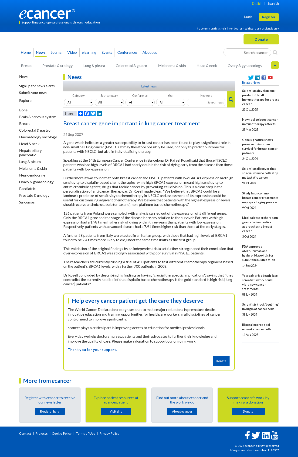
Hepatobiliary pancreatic (30, 152)
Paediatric (27, 188)
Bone (23, 110)
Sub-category (109, 95)
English (257, 3)
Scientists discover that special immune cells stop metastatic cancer (260, 173)
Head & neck (206, 65)
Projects (41, 433)
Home (26, 52)
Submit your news (33, 92)
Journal (56, 52)
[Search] (275, 52)
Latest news (149, 86)
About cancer (182, 411)
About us (149, 52)
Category (78, 95)
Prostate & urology (57, 65)
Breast (26, 65)
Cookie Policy (61, 433)
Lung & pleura (94, 65)
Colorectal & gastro (131, 65)
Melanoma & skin (172, 65)
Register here (50, 411)
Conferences (127, 52)
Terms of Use (85, 433)
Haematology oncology (38, 137)
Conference (140, 95)
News (41, 52)
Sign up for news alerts (37, 85)
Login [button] (248, 17)
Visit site (116, 411)
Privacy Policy (109, 433)
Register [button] (268, 17)
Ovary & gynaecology (245, 65)
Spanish (273, 3)
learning (89, 52)
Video (72, 52)
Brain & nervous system (37, 116)
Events (107, 52)
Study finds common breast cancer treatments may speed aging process (260, 197)
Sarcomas (27, 202)
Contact (25, 433)
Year (171, 95)
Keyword (206, 95)
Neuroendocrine (32, 175)
